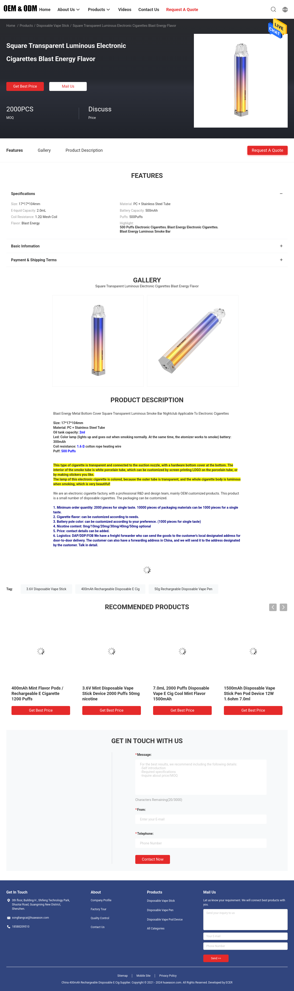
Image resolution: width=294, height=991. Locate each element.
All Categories (155, 928)
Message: (144, 755)
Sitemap (122, 975)
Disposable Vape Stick (53, 25)
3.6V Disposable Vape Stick (46, 589)
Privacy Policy (168, 975)
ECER (229, 982)
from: (141, 810)
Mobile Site (143, 975)
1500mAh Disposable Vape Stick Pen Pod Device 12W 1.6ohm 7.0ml (249, 693)
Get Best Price (25, 86)
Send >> (216, 958)
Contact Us (98, 927)
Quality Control (100, 918)
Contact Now (152, 859)
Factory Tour (98, 909)
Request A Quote (267, 150)
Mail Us (68, 86)
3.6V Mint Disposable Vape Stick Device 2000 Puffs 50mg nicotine (111, 693)
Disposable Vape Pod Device (165, 919)
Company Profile (101, 900)
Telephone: (145, 833)
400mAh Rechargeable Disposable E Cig (110, 589)
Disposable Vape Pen (160, 910)
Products (26, 25)
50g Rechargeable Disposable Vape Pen (183, 589)
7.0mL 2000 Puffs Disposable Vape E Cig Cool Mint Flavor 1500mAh (181, 693)
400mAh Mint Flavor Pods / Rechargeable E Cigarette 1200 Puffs (37, 693)
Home (10, 25)
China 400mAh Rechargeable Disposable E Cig (91, 982)
